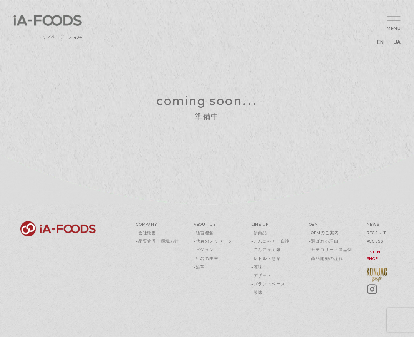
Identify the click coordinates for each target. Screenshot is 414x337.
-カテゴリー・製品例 (330, 249)
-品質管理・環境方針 (157, 241)
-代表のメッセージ (213, 241)
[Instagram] (372, 293)
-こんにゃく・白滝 (270, 241)
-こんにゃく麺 (266, 249)
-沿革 (199, 267)
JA (397, 42)
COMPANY (146, 224)
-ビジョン (204, 249)
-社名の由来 (206, 258)
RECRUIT (376, 232)
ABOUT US (205, 224)
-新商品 (259, 232)
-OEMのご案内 (324, 232)
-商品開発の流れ (326, 258)
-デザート (261, 275)
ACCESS (375, 241)
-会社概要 (146, 232)
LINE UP (260, 224)
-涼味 (257, 267)
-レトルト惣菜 (266, 258)
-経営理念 (204, 232)
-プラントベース (268, 284)
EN (380, 42)
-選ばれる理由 (324, 241)
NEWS (373, 224)
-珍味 (257, 292)
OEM (314, 224)
